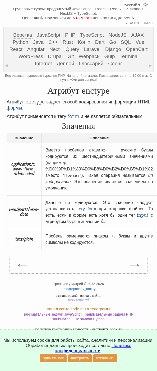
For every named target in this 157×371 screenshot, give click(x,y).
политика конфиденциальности (61, 329)
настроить (80, 358)
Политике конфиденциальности (93, 348)
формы (14, 108)
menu (148, 23)
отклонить (105, 358)
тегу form (86, 209)
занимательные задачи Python (78, 319)
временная (78, 299)
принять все (53, 358)
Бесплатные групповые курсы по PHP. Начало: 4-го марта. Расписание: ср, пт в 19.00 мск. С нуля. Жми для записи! (78, 78)
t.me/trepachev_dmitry (79, 289)
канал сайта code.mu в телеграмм (78, 309)
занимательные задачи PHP (109, 314)
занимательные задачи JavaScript (53, 314)
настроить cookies (107, 329)
